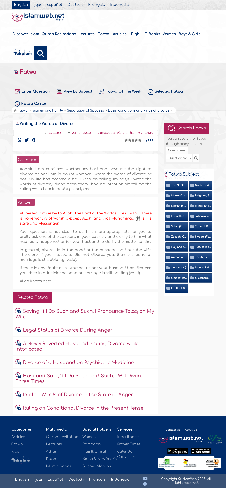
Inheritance (128, 437)
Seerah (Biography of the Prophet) (179, 205)
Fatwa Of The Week (120, 91)
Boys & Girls (189, 34)
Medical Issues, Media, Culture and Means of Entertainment (179, 277)
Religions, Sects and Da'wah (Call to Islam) (203, 195)
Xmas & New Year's (99, 459)
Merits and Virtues (203, 205)
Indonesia (119, 5)
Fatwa (103, 34)
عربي (37, 5)
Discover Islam (26, 34)
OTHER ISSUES (179, 288)
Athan (51, 452)
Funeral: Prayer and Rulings (203, 226)
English (21, 5)
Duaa (51, 459)
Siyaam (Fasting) (203, 236)
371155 (55, 133)
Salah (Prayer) (179, 226)
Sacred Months (96, 466)
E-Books (152, 34)
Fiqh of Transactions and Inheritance (203, 247)
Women (169, 34)
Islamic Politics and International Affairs (203, 267)
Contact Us (173, 429)
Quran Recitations (59, 34)
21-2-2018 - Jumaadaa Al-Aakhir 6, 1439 (112, 133)
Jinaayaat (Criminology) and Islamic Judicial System (179, 267)
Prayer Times (129, 444)
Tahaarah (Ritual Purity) (203, 216)
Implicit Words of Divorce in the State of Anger (78, 394)
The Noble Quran (179, 185)
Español (54, 5)
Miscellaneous (203, 277)
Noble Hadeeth (203, 185)
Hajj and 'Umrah (179, 247)
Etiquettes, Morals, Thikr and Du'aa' (179, 216)
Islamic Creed (179, 195)
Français (96, 5)
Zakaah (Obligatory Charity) (179, 236)
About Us (191, 429)
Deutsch (75, 5)
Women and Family (179, 257)
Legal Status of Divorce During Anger (67, 330)
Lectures (86, 34)
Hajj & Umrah (94, 452)
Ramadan (91, 444)
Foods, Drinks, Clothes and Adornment (203, 257)
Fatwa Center (30, 104)
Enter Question (32, 91)
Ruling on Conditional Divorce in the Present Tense (83, 408)
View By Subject (74, 91)
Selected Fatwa (165, 92)
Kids (15, 452)
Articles (119, 34)
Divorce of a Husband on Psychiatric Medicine (78, 362)
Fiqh (135, 34)
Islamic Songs (59, 466)
